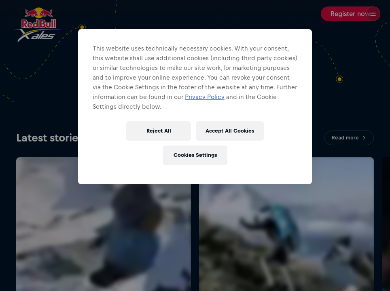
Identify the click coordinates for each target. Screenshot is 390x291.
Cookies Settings (195, 155)
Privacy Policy (205, 96)
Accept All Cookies (230, 131)
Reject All (158, 131)
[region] (195, 106)
